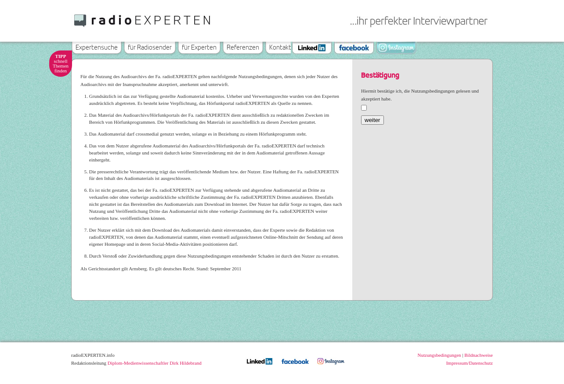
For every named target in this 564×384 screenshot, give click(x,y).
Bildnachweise (478, 355)
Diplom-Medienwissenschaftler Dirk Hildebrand (155, 363)
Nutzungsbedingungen (439, 355)
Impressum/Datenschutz (469, 363)
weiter (372, 120)
